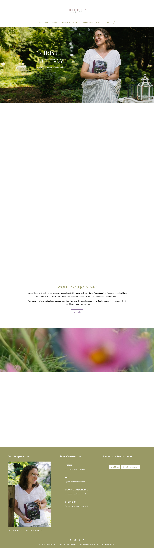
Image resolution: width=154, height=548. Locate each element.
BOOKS (54, 22)
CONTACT (106, 22)
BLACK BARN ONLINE (91, 22)
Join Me (77, 312)
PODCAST (76, 22)
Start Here (43, 22)
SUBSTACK (66, 22)
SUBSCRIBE (70, 502)
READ (67, 477)
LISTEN (68, 465)
